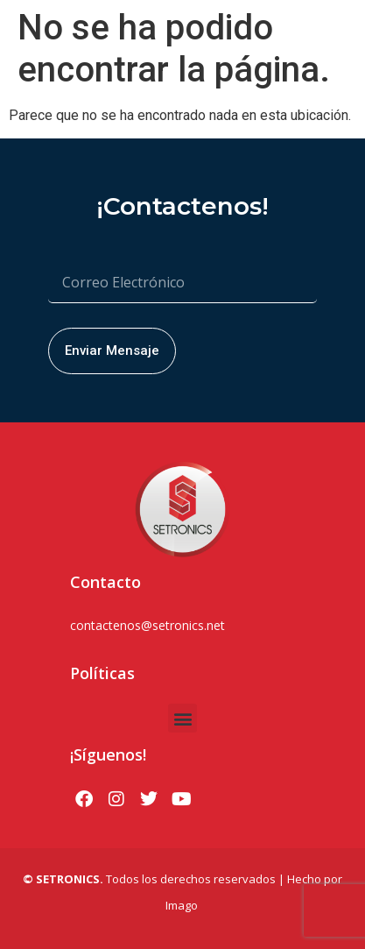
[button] (182, 718)
